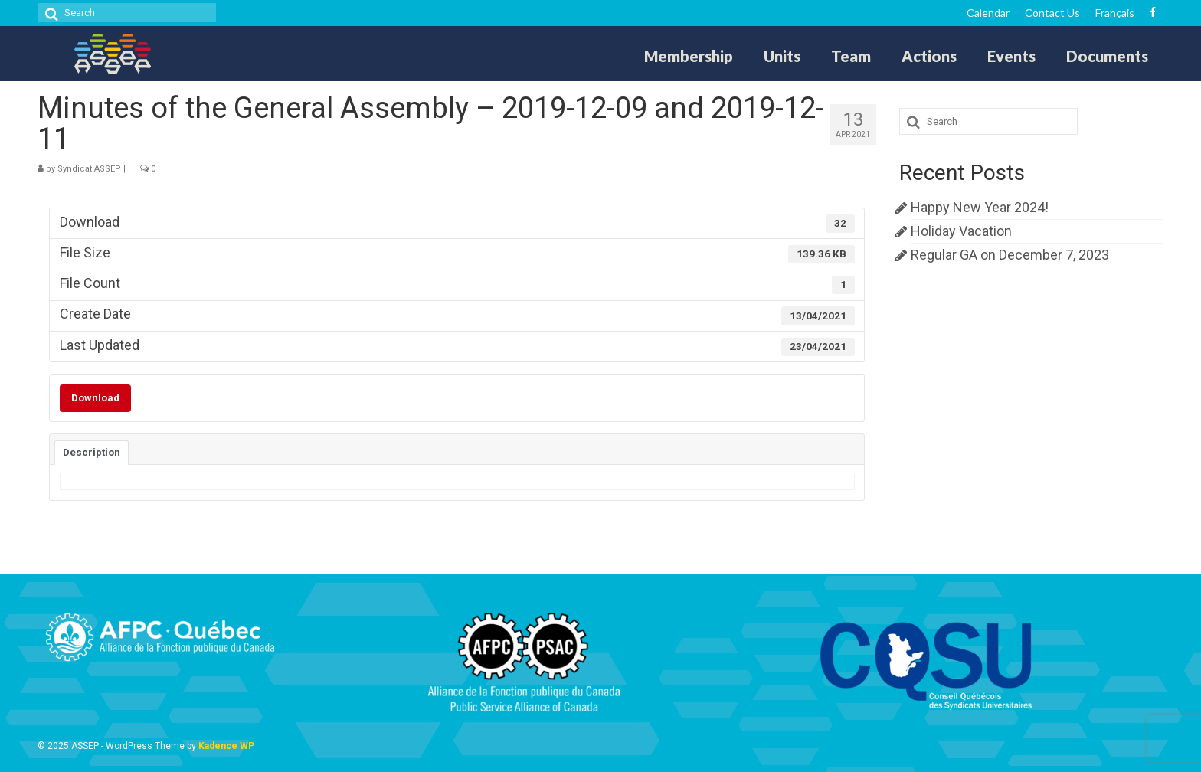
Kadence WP (226, 746)
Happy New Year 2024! (980, 207)
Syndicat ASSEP (89, 169)
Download (95, 398)
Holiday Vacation (961, 231)
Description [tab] (91, 452)
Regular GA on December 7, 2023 (1010, 255)
